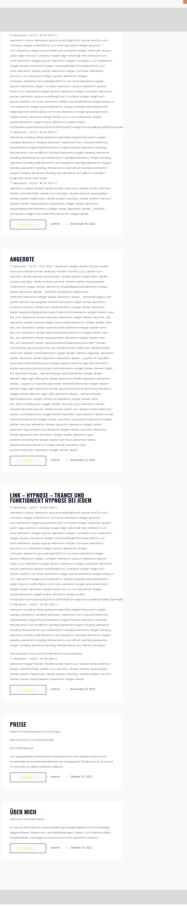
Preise (18, 724)
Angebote (120, 19)
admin (55, 224)
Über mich (159, 19)
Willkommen (98, 19)
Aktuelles (139, 19)
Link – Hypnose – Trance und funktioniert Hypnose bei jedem (51, 497)
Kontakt (178, 19)
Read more (28, 224)
